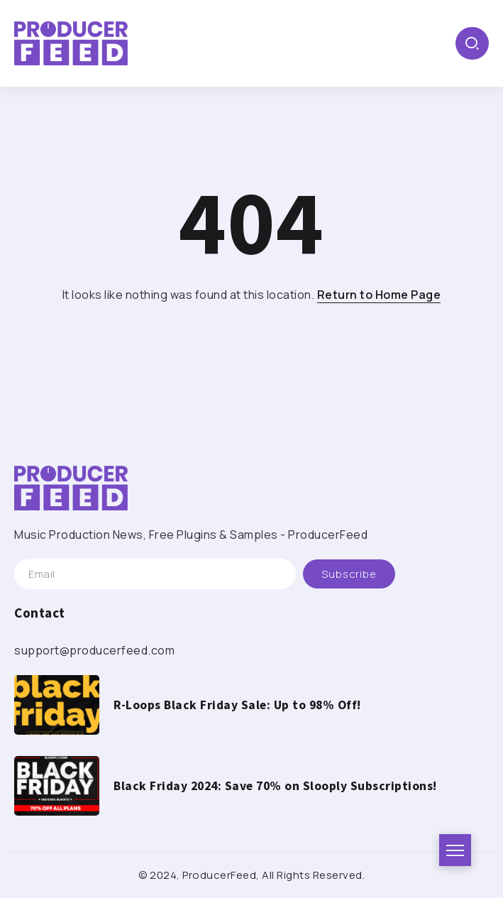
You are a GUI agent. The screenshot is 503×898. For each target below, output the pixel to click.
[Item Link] (56, 705)
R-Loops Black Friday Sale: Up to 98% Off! (237, 705)
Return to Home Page (379, 294)
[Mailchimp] (349, 573)
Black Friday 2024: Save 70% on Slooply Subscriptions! (275, 786)
